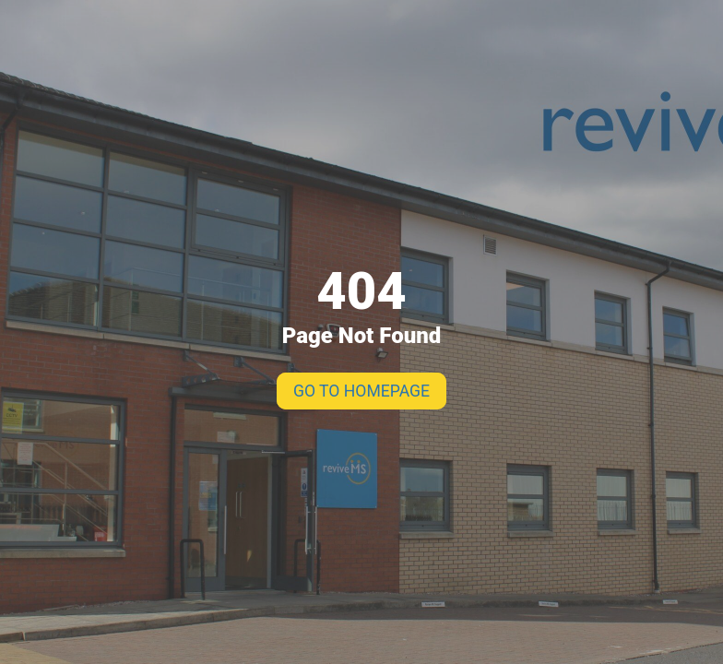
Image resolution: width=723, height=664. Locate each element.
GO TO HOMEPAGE (361, 391)
